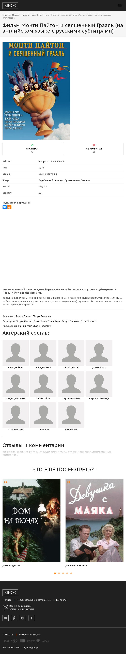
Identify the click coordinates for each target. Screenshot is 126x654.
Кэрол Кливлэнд (99, 385)
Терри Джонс (24, 316)
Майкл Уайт (25, 326)
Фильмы (16, 15)
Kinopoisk (44, 161)
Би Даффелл (43, 354)
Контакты (61, 599)
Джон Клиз (40, 321)
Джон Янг (43, 416)
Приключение (72, 180)
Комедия (59, 180)
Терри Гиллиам (42, 316)
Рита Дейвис (16, 354)
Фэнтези (85, 180)
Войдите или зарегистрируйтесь (20, 451)
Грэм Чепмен (88, 321)
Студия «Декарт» (31, 647)
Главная (6, 15)
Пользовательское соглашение (34, 599)
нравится (32, 148)
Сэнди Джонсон (16, 385)
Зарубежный (28, 15)
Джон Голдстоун (42, 326)
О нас (8, 599)
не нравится (94, 148)
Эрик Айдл (54, 321)
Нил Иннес (71, 416)
